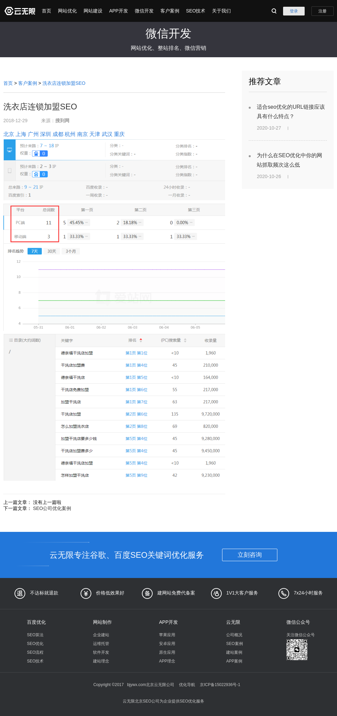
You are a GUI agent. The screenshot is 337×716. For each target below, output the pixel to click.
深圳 (45, 134)
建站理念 (101, 661)
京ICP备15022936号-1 (220, 684)
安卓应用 (167, 643)
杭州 (70, 134)
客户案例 (169, 10)
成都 (58, 134)
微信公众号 (298, 622)
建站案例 (234, 652)
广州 (33, 134)
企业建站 (101, 635)
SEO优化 (35, 643)
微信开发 (144, 10)
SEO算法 (35, 635)
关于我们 (221, 10)
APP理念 (167, 661)
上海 (21, 134)
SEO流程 (35, 652)
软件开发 (101, 652)
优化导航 (187, 684)
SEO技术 (196, 10)
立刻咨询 (250, 554)
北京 (8, 134)
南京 (82, 134)
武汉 (107, 134)
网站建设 (93, 10)
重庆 (119, 134)
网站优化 (67, 10)
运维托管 (101, 643)
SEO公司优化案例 (52, 508)
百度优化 (36, 622)
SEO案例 (234, 643)
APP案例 (234, 661)
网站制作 (102, 622)
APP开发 (118, 10)
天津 (94, 134)
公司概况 (234, 635)
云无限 (233, 622)
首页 (46, 10)
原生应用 (167, 652)
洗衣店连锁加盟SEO (64, 83)
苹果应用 (167, 635)
